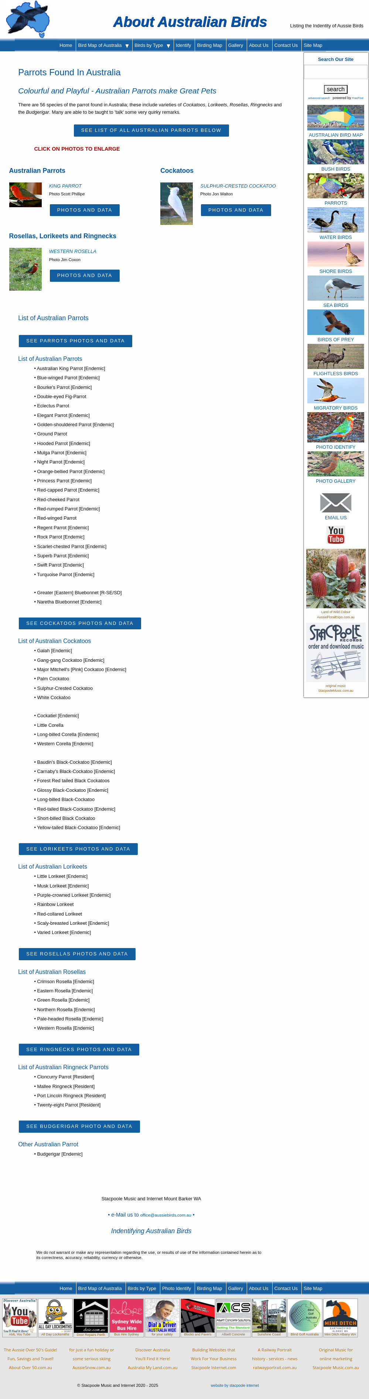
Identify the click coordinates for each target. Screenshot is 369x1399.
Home (65, 45)
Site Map (313, 45)
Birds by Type (152, 45)
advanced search (318, 98)
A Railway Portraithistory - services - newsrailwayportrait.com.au (274, 1358)
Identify (183, 45)
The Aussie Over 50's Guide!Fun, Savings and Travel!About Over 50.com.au (30, 1358)
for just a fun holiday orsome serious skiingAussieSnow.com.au (91, 1358)
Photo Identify (176, 1288)
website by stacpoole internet (235, 1385)
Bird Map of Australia (103, 45)
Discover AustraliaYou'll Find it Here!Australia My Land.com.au (153, 1358)
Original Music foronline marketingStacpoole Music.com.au (335, 1358)
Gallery (235, 45)
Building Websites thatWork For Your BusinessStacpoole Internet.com (214, 1358)
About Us (259, 45)
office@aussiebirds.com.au (165, 1215)
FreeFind (357, 98)
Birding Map (209, 45)
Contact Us (286, 45)
